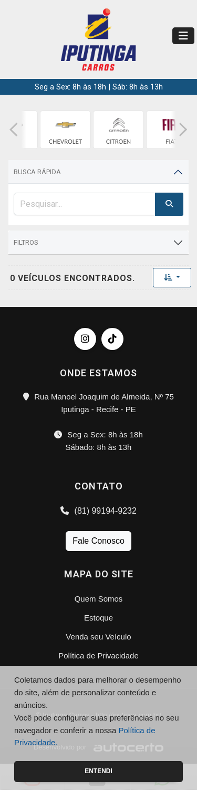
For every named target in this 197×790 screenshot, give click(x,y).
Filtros (26, 242)
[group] (65, 130)
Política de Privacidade (98, 655)
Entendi (98, 771)
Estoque (98, 617)
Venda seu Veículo (98, 636)
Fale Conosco (98, 540)
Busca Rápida (37, 172)
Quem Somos (99, 598)
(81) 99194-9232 (98, 510)
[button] (13, 130)
